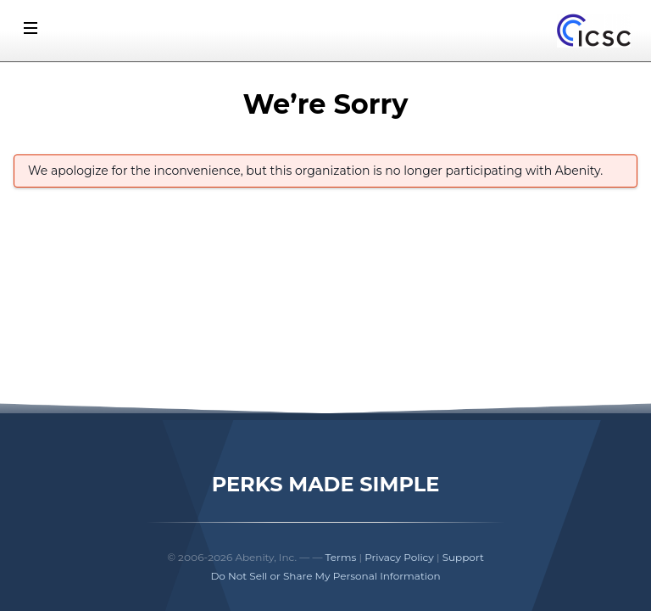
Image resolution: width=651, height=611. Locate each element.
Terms (341, 557)
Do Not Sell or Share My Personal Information (325, 575)
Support (463, 557)
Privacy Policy (399, 557)
